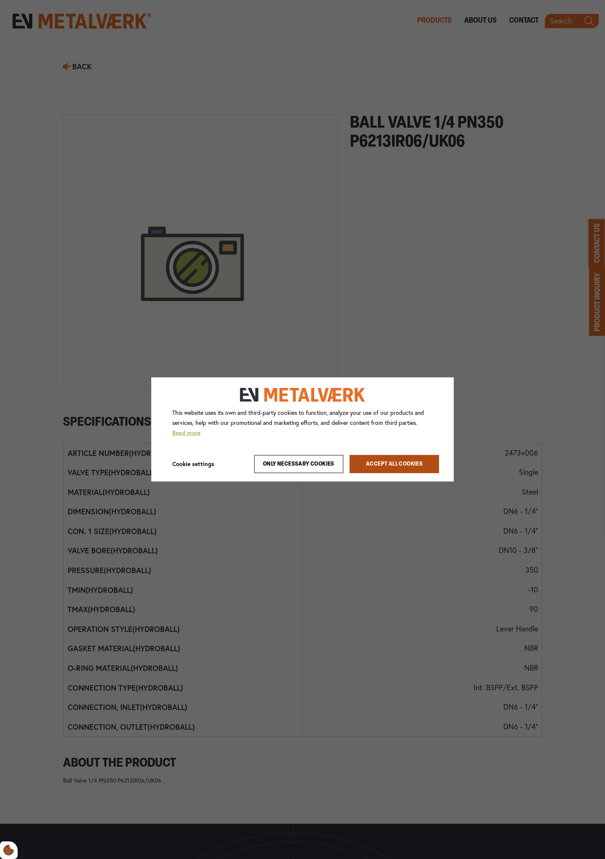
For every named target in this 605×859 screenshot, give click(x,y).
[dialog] (302, 429)
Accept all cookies (394, 464)
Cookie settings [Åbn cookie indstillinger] (193, 463)
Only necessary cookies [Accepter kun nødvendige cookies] (298, 464)
